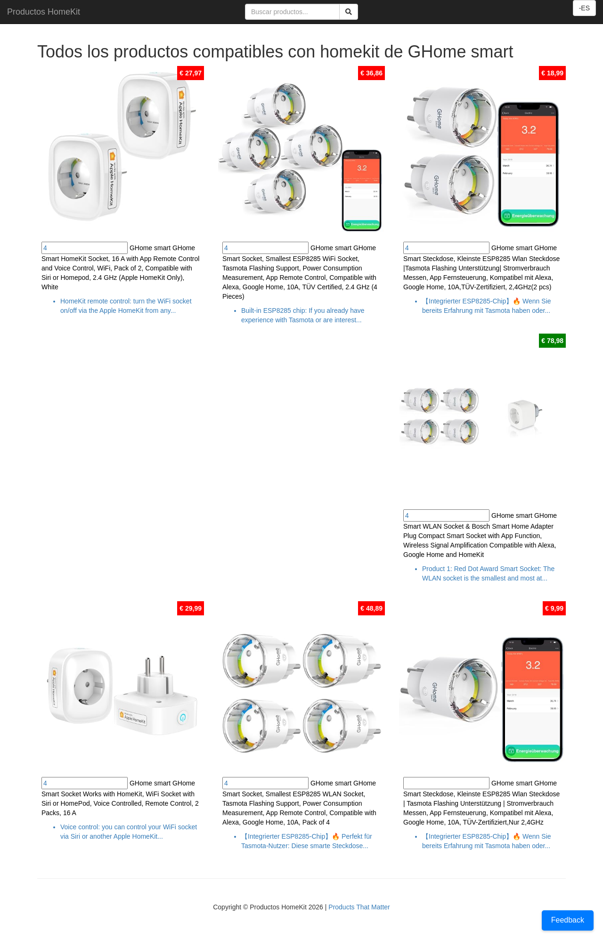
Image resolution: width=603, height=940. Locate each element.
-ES (584, 8)
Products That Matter (359, 907)
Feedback (567, 920)
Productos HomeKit (43, 11)
